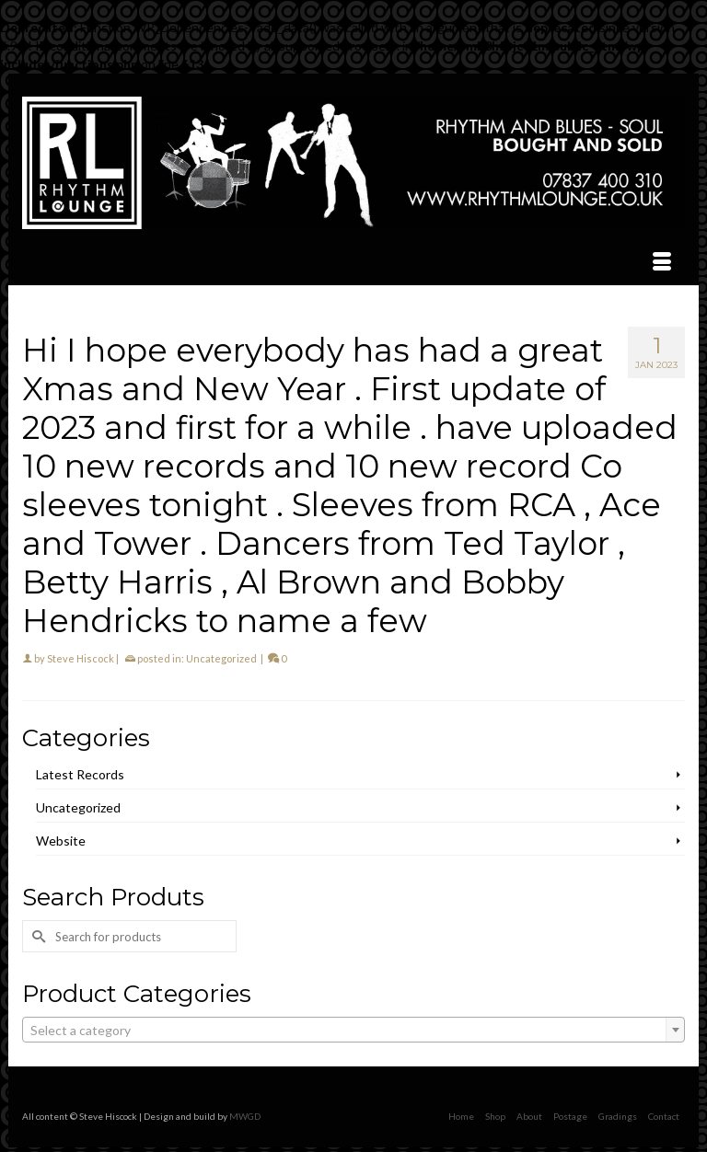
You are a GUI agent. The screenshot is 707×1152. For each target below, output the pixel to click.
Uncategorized (221, 658)
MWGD (245, 1116)
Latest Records (80, 774)
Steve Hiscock (80, 658)
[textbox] (353, 1030)
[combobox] (353, 1030)
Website (61, 840)
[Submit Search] (36, 936)
